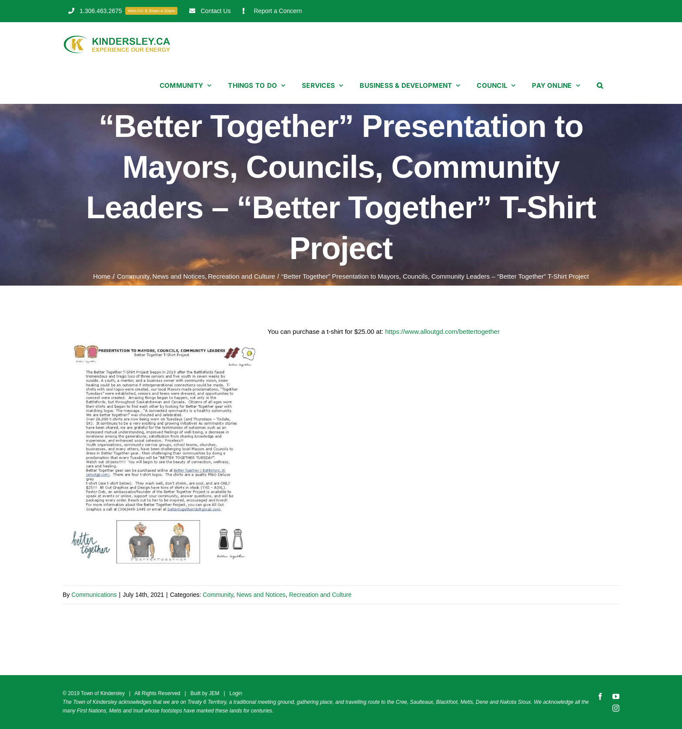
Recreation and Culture (320, 594)
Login (235, 693)
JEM (214, 693)
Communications (94, 594)
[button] (600, 85)
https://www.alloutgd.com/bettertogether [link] (442, 331)
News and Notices (261, 594)
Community (218, 594)
